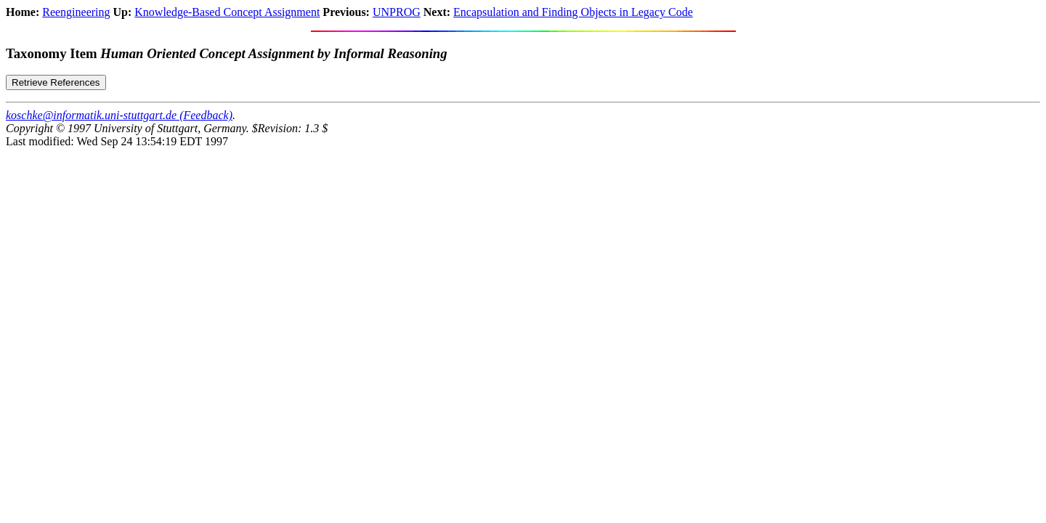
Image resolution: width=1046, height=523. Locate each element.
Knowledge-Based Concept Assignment (227, 12)
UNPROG (397, 12)
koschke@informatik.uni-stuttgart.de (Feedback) (119, 115)
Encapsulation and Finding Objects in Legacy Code (573, 12)
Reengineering (76, 12)
